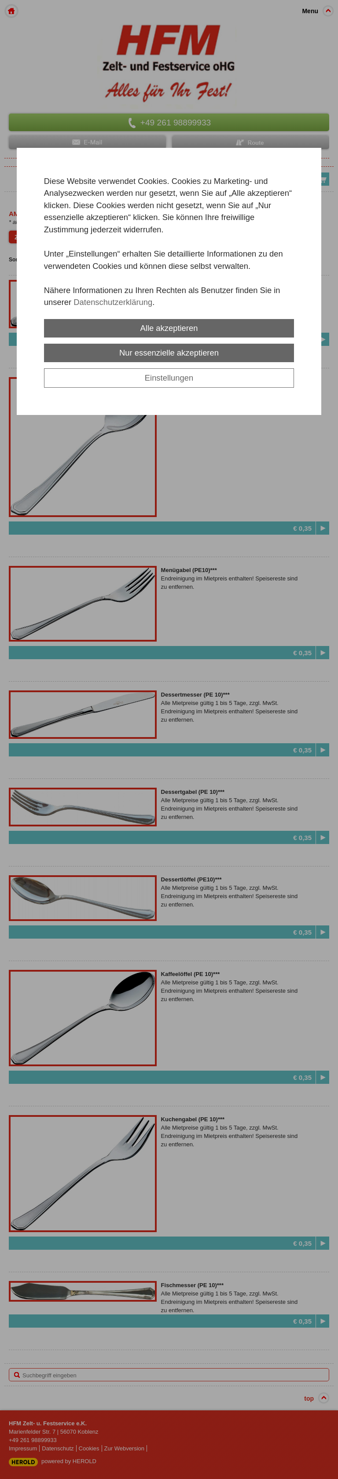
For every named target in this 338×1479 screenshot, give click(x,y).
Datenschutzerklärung (112, 302)
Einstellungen (169, 377)
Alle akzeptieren (169, 328)
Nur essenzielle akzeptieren (169, 352)
